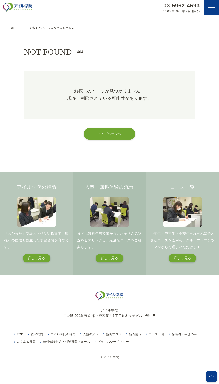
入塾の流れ (91, 335)
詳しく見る (37, 258)
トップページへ (109, 133)
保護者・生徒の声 (184, 335)
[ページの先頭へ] (211, 376)
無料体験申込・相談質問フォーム (66, 343)
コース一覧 (157, 335)
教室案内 (37, 335)
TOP (20, 335)
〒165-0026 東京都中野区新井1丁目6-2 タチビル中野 (107, 317)
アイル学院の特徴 (63, 335)
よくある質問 (26, 343)
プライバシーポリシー (113, 343)
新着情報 (135, 335)
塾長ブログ (114, 335)
